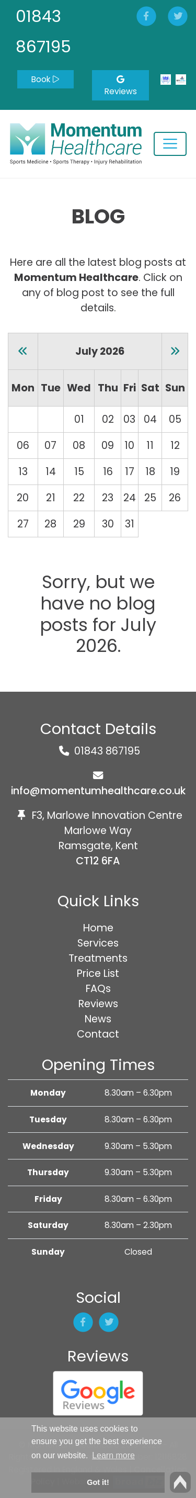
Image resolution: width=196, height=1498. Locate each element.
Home (98, 928)
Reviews (121, 86)
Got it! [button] (98, 1482)
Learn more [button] (113, 1455)
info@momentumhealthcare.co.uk (98, 791)
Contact (98, 1034)
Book (45, 79)
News (98, 1019)
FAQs (98, 989)
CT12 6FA (98, 861)
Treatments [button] (98, 958)
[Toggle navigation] (170, 144)
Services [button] (98, 943)
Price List (98, 973)
